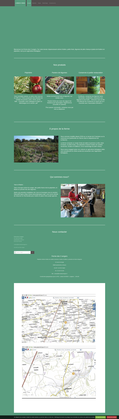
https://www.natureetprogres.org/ (35, 194)
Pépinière (34, 3)
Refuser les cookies (111, 417)
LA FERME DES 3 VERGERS (20, 3)
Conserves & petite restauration (91, 73)
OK (32, 252)
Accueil (29, 3)
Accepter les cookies (100, 417)
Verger (39, 3)
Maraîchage (45, 3)
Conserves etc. (52, 3)
